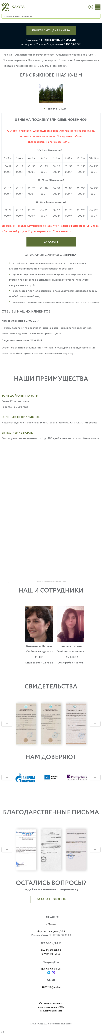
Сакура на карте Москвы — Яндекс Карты (51, 581)
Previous (7, 723)
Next (95, 723)
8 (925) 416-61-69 (51, 954)
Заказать (51, 242)
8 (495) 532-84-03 (51, 950)
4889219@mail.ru (51, 987)
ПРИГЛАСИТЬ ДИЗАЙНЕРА (51, 31)
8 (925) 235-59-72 (51, 969)
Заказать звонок (51, 899)
